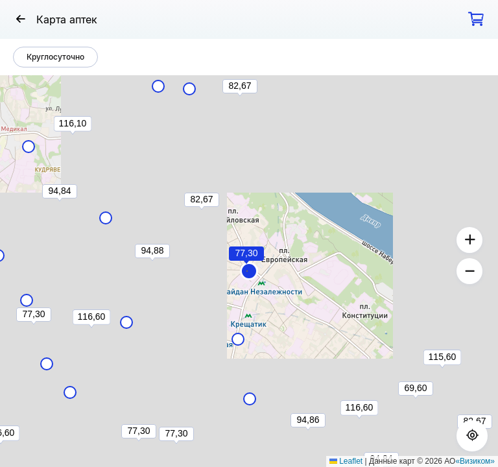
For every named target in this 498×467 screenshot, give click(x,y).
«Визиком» (475, 461)
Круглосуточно (55, 57)
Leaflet (345, 461)
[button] (249, 271)
